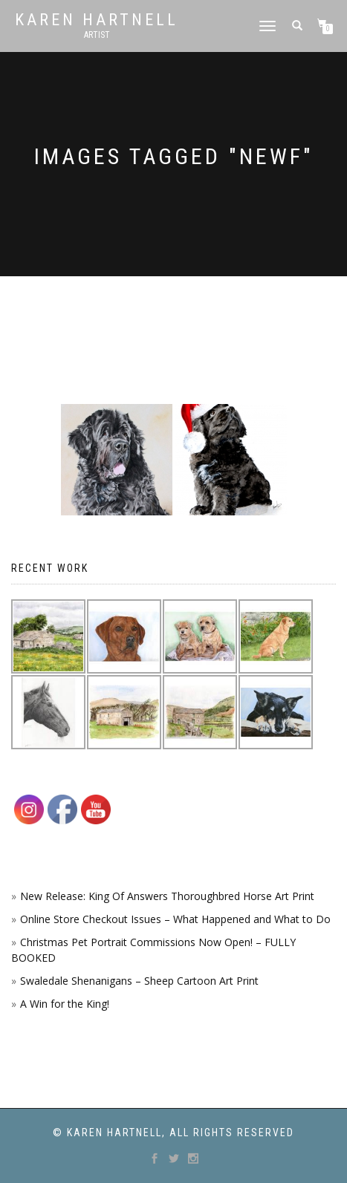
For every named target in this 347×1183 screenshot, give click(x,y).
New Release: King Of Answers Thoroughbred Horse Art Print (167, 896)
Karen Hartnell (96, 20)
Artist (97, 35)
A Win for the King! (64, 1004)
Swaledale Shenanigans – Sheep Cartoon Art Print (139, 981)
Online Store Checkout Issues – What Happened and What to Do (175, 919)
